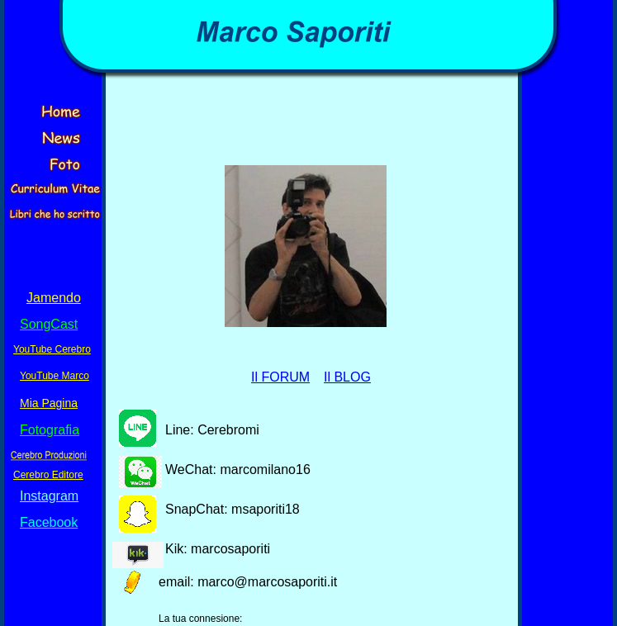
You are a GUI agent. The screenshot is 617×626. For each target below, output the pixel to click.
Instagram (49, 496)
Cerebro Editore (48, 475)
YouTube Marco (54, 376)
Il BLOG (347, 377)
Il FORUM (280, 377)
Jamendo (53, 298)
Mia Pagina (49, 403)
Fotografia (49, 430)
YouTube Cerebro (52, 349)
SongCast (49, 324)
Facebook (49, 522)
